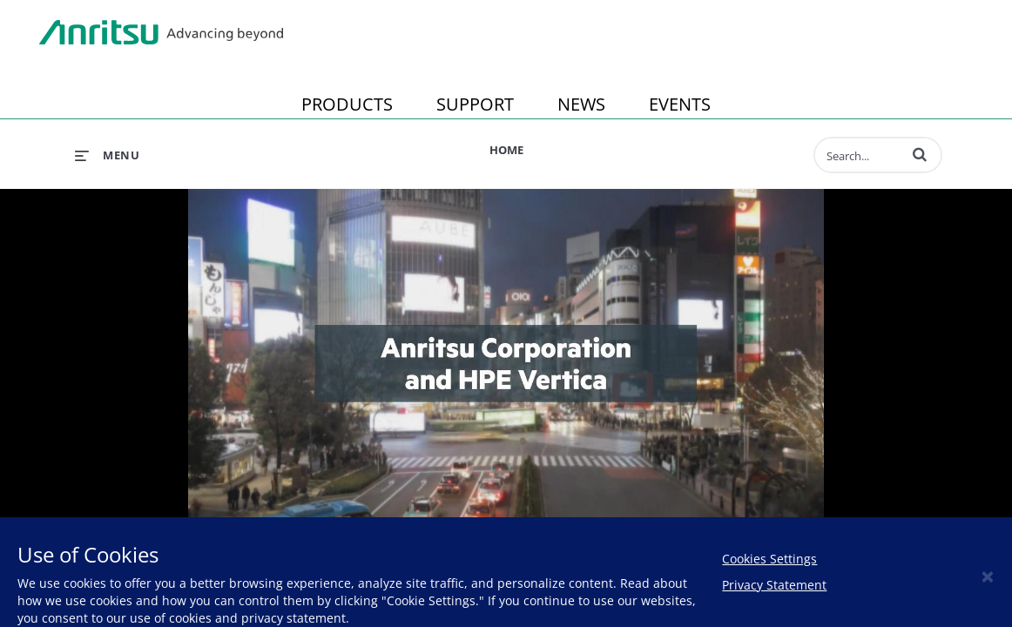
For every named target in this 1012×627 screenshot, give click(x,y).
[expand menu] (107, 155)
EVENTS (680, 104)
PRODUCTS (347, 104)
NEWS (581, 104)
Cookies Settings (769, 558)
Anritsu (161, 33)
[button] (919, 154)
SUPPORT (475, 104)
